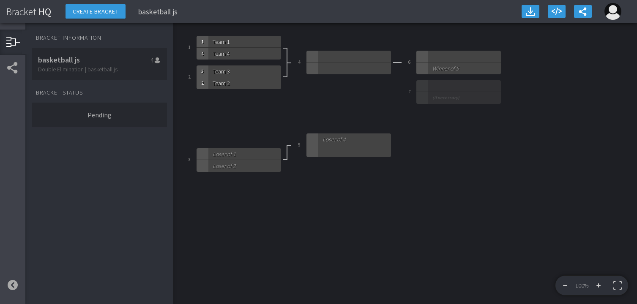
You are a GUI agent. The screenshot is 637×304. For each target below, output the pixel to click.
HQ (28, 11)
